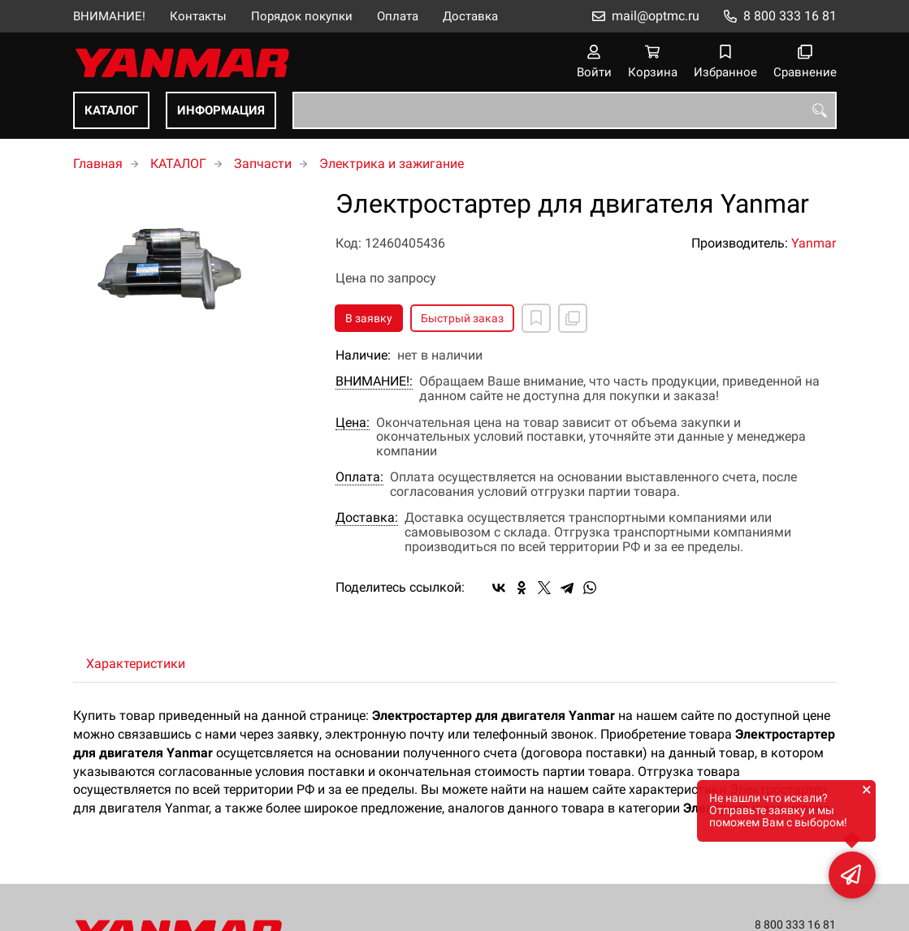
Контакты (198, 16)
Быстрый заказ (462, 318)
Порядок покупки (302, 16)
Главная (98, 163)
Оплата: (359, 477)
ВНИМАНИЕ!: (374, 381)
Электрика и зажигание (391, 163)
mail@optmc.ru (655, 16)
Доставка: (366, 518)
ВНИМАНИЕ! (109, 16)
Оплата (397, 16)
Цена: (352, 423)
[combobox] (564, 110)
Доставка (470, 16)
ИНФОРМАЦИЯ (221, 110)
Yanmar (813, 243)
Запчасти (263, 163)
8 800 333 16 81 (790, 16)
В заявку (368, 318)
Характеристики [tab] (135, 663)
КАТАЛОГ (111, 110)
